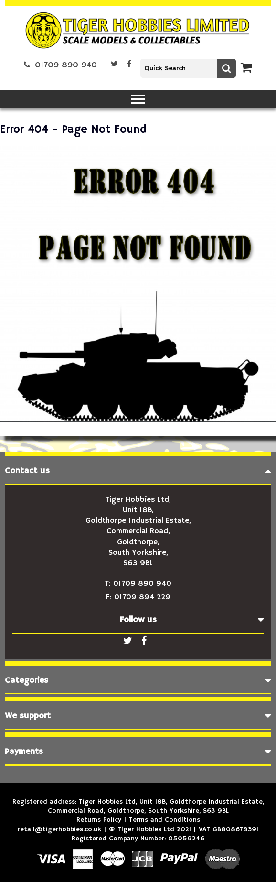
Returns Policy (98, 820)
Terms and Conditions (164, 820)
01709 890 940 (60, 65)
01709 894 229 (142, 597)
